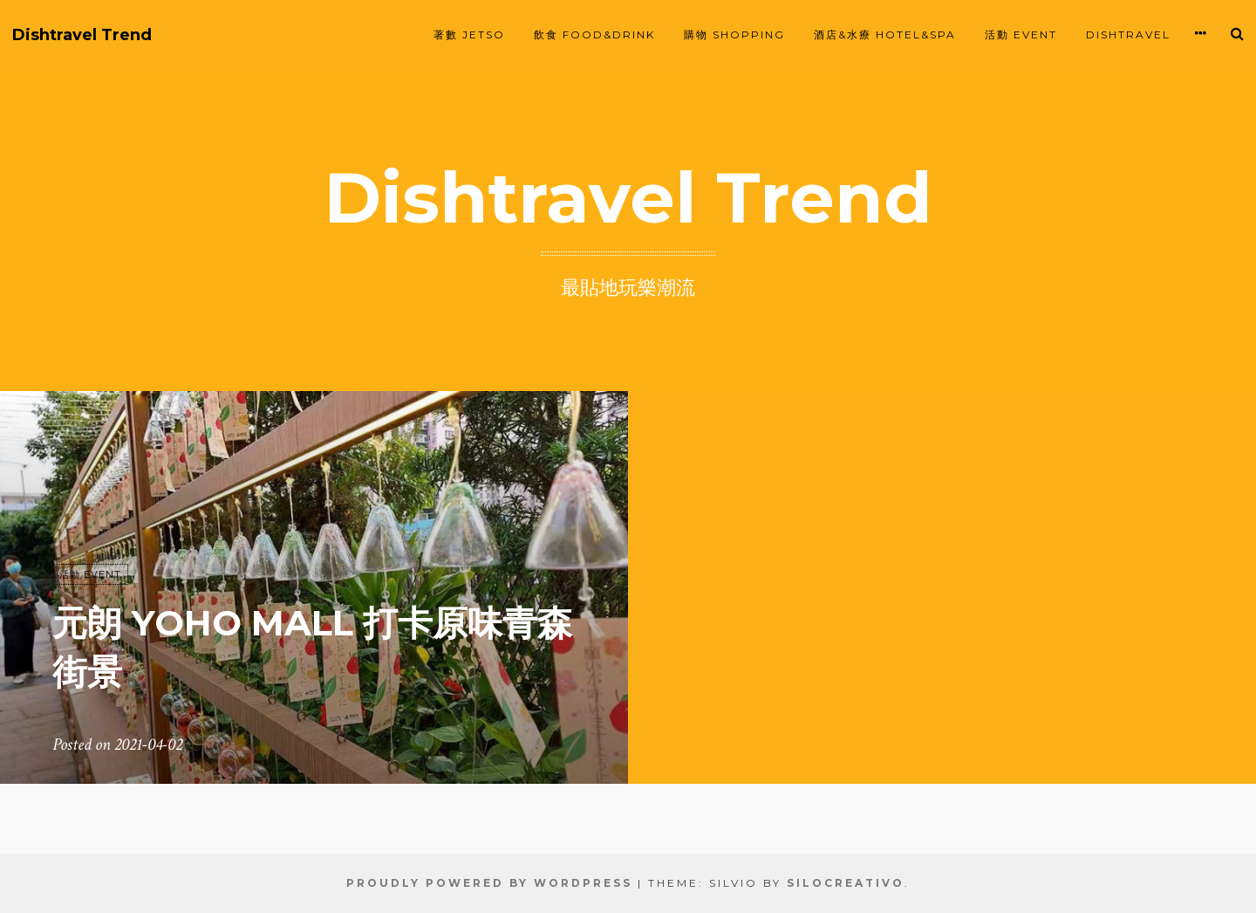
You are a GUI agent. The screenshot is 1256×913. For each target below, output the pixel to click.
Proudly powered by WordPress (489, 882)
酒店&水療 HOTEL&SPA (885, 34)
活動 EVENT (1021, 34)
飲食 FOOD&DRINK (594, 34)
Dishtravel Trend (82, 35)
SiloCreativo (845, 882)
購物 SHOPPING (734, 34)
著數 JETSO (469, 34)
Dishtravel (1128, 34)
